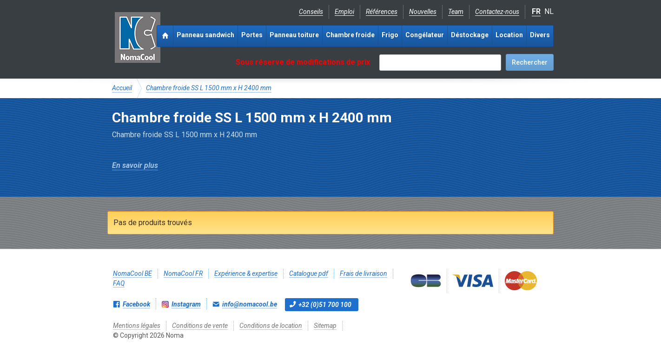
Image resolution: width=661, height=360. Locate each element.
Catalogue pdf (308, 273)
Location (509, 35)
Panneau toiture (294, 35)
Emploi (344, 11)
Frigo (390, 35)
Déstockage (470, 35)
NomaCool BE (132, 273)
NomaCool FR (183, 273)
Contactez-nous (497, 11)
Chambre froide (350, 35)
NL (549, 11)
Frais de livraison (363, 273)
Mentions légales (136, 325)
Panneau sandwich (205, 35)
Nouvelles (422, 11)
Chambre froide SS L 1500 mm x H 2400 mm (208, 88)
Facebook (136, 304)
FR (536, 11)
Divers (540, 35)
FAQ (119, 283)
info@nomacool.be (249, 304)
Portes (252, 35)
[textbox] (440, 62)
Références (381, 11)
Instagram (186, 304)
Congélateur (424, 35)
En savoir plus (135, 165)
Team (455, 11)
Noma (137, 37)
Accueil (122, 88)
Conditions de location (270, 325)
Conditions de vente (200, 325)
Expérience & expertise (246, 273)
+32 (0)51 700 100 (324, 304)
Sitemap (325, 325)
